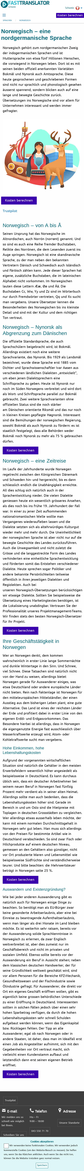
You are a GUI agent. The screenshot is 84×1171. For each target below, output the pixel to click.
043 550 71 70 (39, 1131)
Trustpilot (10, 211)
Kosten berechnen (70, 15)
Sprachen (7, 20)
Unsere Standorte (69, 1122)
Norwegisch (25, 20)
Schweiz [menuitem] (72, 8)
